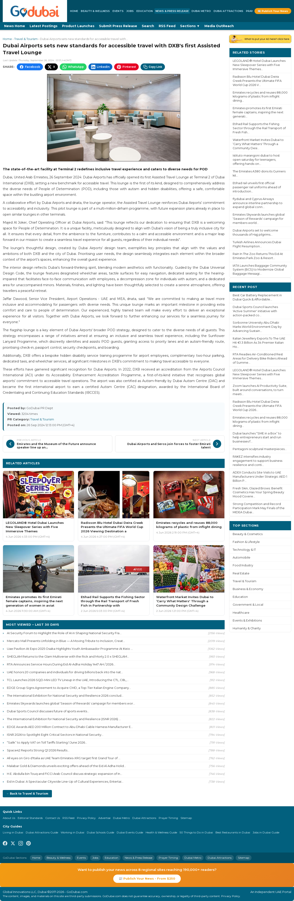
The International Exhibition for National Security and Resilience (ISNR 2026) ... (64, 719)
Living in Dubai (13, 832)
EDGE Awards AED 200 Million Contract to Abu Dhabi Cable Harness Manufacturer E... (70, 727)
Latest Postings (43, 26)
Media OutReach (219, 26)
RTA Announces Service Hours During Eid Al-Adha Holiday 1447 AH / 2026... (61, 664)
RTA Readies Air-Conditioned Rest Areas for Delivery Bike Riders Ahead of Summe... (260, 358)
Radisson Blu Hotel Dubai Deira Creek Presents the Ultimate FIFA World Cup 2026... (257, 406)
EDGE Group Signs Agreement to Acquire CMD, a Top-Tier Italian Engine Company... (69, 688)
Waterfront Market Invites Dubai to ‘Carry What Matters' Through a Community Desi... (258, 144)
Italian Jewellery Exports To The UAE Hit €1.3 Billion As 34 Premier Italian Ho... (259, 342)
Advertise (104, 818)
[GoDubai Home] (35, 11)
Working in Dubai (72, 832)
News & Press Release (172, 11)
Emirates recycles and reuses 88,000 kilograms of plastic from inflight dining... (260, 97)
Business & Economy (248, 589)
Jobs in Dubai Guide (266, 832)
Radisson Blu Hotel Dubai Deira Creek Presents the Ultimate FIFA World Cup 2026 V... (257, 81)
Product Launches (78, 26)
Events (118, 11)
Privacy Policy (86, 818)
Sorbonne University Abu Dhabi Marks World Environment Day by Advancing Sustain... (257, 327)
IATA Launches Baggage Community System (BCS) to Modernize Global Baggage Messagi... (260, 270)
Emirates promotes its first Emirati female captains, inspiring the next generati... (258, 112)
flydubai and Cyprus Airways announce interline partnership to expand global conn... (258, 203)
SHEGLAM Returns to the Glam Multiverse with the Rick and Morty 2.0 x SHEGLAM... (68, 656)
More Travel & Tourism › (201, 463)
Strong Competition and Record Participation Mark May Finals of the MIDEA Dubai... (259, 508)
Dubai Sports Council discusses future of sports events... (48, 711)
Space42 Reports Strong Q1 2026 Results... (38, 750)
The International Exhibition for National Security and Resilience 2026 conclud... (65, 695)
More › (282, 52)
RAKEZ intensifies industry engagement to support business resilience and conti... (257, 461)
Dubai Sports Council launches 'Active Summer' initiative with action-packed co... (255, 311)
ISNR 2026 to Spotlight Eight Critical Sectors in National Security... (55, 734)
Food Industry (243, 565)
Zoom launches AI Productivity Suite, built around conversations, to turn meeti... (260, 390)
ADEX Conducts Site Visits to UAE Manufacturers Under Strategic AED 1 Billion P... (260, 476)
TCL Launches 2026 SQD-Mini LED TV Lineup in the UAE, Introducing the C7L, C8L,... (68, 680)
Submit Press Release (118, 26)
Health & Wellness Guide (161, 832)
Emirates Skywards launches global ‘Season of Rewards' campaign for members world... (259, 219)
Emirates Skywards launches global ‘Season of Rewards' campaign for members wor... (71, 703)
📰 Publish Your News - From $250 (147, 878)
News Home (14, 26)
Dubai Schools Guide (100, 832)
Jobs (130, 11)
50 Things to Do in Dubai (196, 832)
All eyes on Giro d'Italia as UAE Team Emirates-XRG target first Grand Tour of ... (63, 758)
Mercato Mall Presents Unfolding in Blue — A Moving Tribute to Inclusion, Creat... (66, 641)
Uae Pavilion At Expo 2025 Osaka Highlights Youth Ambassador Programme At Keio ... (70, 648)
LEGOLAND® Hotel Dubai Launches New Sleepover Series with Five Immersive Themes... (259, 65)
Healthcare (241, 612)
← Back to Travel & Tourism (27, 793)
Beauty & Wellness (95, 11)
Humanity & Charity (247, 628)
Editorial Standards (30, 818)
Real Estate (241, 573)
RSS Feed (167, 26)
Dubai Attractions (228, 11)
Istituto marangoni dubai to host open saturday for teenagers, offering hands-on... (256, 159)
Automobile (241, 557)
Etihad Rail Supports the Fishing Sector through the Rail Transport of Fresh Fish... (259, 128)
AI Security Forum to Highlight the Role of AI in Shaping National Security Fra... (64, 633)
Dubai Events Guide (130, 832)
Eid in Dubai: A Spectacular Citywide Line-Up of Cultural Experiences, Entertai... (65, 781)
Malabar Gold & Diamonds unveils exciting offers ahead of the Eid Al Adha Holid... (66, 766)
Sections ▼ (190, 26)
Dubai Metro (201, 11)
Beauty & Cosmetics (248, 534)
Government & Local (248, 604)
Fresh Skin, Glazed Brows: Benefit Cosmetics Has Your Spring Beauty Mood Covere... (258, 492)
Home (74, 11)
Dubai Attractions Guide (42, 832)
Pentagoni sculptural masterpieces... (260, 449)
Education (144, 11)
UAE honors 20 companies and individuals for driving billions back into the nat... (65, 672)
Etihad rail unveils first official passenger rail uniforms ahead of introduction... (257, 187)
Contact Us (52, 818)
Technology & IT (244, 549)
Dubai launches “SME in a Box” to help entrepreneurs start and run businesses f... (257, 437)
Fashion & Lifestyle (246, 542)
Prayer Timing (168, 818)
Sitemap (186, 818)
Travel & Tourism (26, 39)
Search (148, 26)
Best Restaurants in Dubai (232, 832)
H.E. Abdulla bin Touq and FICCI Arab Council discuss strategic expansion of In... (64, 774)
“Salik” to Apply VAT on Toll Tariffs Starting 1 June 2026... (47, 742)
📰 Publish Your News (273, 11)
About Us (9, 818)
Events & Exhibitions (247, 620)
